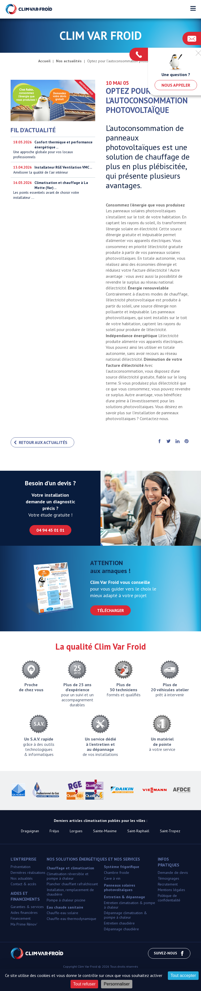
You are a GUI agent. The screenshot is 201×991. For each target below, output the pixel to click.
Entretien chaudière (119, 923)
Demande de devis (173, 872)
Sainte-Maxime (105, 831)
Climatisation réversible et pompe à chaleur (67, 876)
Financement (20, 918)
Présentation (20, 866)
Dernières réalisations (28, 872)
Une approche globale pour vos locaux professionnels (53, 150)
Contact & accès (23, 884)
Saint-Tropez (170, 831)
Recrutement (168, 884)
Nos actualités (22, 878)
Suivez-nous (169, 953)
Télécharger (110, 610)
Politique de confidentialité (169, 897)
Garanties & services (27, 906)
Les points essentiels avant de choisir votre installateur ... (53, 196)
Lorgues (76, 831)
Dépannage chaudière (121, 929)
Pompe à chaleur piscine (66, 900)
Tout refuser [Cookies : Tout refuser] (84, 984)
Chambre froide (116, 872)
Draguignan (30, 831)
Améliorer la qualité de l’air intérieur (53, 173)
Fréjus (54, 831)
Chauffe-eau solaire (62, 912)
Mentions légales (171, 889)
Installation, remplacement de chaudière (70, 892)
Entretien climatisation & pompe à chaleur (129, 905)
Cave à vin (112, 878)
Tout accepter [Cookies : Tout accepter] (183, 975)
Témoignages (168, 878)
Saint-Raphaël (138, 831)
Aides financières (24, 912)
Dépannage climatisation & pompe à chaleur (125, 915)
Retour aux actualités (43, 442)
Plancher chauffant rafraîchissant (72, 884)
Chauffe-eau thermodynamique (71, 918)
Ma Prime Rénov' (24, 924)
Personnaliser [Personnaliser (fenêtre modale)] (117, 984)
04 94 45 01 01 (50, 530)
